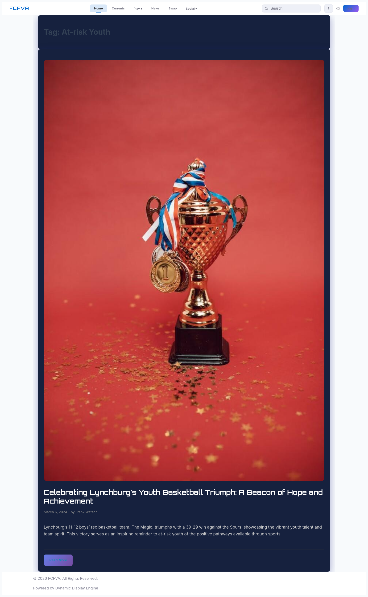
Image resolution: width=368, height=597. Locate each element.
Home (98, 8)
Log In (351, 8)
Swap (173, 8)
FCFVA (19, 8)
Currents (118, 8)
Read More (58, 560)
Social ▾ (191, 8)
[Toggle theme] (338, 8)
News (155, 8)
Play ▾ (138, 8)
